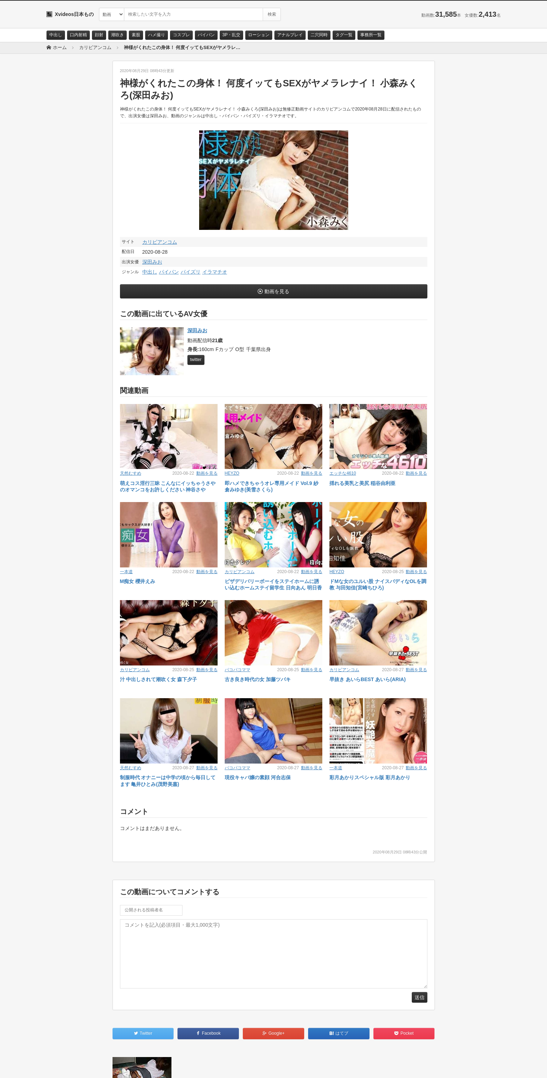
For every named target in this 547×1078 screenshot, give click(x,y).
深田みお (152, 262)
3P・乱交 (232, 34)
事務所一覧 (371, 34)
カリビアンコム (159, 242)
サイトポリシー (99, 1066)
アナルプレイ (290, 34)
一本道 (126, 571)
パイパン (206, 34)
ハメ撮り (156, 34)
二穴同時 (319, 34)
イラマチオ (214, 272)
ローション (258, 34)
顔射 (99, 34)
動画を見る (276, 291)
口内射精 (78, 34)
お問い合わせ (65, 1066)
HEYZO (232, 473)
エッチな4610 (342, 473)
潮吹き (117, 34)
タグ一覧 (343, 34)
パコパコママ (237, 669)
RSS (126, 1066)
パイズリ (191, 272)
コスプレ (181, 34)
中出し (55, 34)
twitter (196, 359)
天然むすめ (130, 473)
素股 (136, 34)
